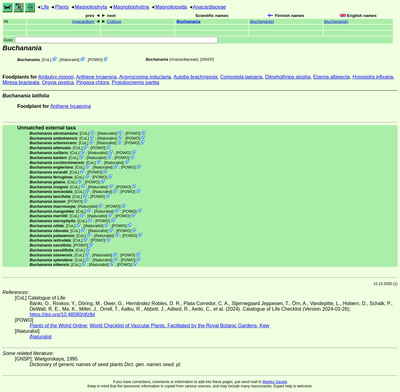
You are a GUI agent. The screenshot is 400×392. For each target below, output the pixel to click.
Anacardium (83, 21)
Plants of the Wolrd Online (58, 325)
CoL (46, 59)
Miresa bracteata (20, 82)
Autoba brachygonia (195, 77)
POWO (95, 59)
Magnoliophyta (91, 7)
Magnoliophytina (131, 7)
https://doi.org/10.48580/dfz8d (62, 314)
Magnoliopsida (171, 7)
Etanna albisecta (331, 77)
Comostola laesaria (241, 77)
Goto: (110, 40)
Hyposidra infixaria (372, 77)
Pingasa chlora (92, 82)
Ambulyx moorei (56, 77)
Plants (62, 7)
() (261, 21)
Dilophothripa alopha (287, 77)
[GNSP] (207, 59)
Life (45, 7)
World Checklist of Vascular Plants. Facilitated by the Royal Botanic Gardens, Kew (179, 325)
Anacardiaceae (209, 7)
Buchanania (188, 21)
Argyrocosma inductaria (145, 77)
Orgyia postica (57, 82)
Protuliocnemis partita (135, 82)
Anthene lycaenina (96, 77)
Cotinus (114, 21)
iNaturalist (69, 59)
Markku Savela (274, 382)
